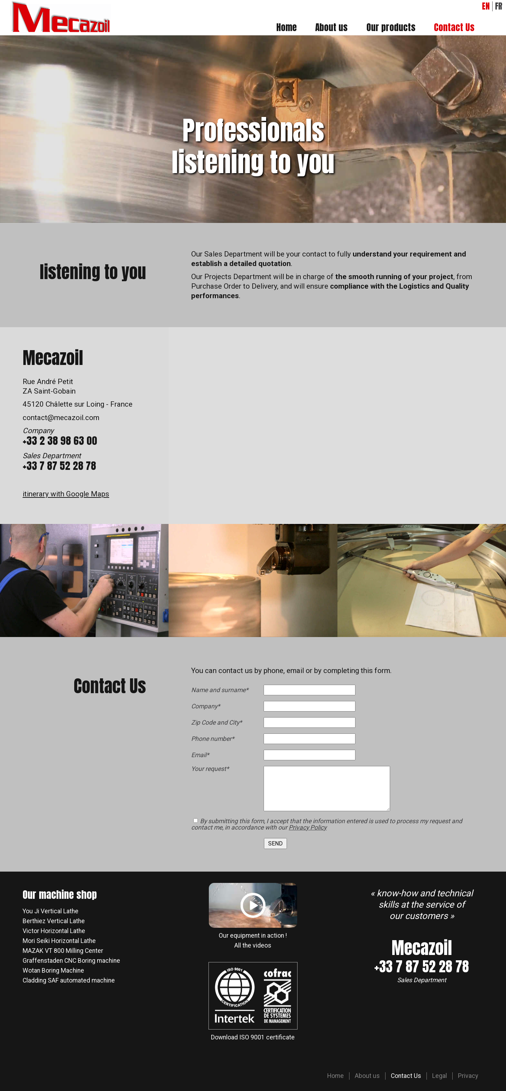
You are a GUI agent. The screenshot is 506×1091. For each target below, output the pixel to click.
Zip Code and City (216, 723)
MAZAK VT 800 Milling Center (63, 950)
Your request (210, 769)
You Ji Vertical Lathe (50, 911)
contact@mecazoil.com (61, 417)
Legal (439, 1075)
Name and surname (219, 690)
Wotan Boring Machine (53, 970)
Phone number (212, 739)
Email (206, 755)
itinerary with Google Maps (66, 494)
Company (206, 706)
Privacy (468, 1075)
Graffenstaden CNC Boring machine (71, 960)
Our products (391, 27)
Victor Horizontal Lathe (54, 930)
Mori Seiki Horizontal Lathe (59, 940)
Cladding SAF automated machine (69, 980)
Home (286, 27)
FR (498, 6)
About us (331, 27)
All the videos (252, 945)
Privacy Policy (307, 827)
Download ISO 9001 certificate (253, 1037)
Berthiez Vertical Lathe (54, 921)
